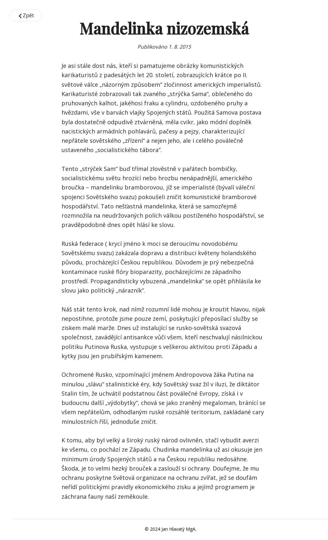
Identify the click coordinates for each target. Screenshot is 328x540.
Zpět (26, 15)
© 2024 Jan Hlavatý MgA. (170, 529)
